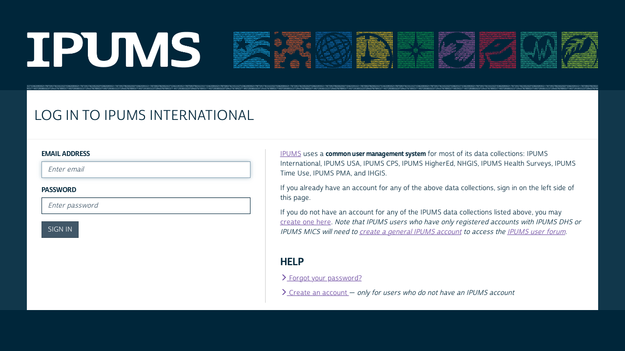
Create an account (314, 293)
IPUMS (290, 154)
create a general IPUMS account (410, 232)
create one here (305, 222)
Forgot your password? (321, 278)
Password (59, 190)
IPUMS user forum (536, 232)
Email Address (66, 153)
